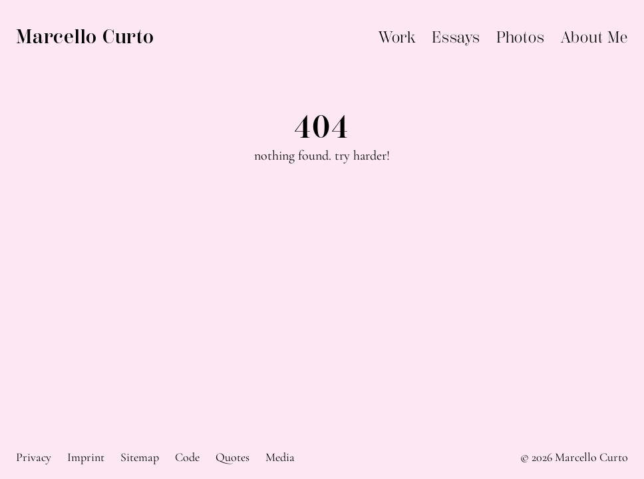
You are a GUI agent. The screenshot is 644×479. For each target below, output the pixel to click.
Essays (456, 37)
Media (280, 457)
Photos (520, 37)
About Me (594, 37)
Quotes (232, 457)
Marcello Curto (85, 37)
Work (397, 37)
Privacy (33, 457)
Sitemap (139, 457)
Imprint (85, 457)
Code (187, 457)
